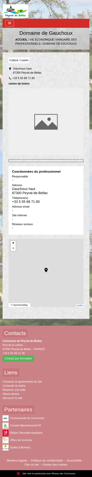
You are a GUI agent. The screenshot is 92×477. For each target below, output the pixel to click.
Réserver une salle (14, 389)
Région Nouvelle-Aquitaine (22, 433)
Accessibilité (74, 460)
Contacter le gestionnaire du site (22, 381)
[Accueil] (15, 9)
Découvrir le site (12, 398)
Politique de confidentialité (47, 460)
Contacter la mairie (14, 385)
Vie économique (42, 39)
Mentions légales (17, 460)
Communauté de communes (23, 418)
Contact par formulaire (18, 358)
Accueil (21, 39)
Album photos (11, 393)
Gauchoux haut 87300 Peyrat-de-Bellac (27, 70)
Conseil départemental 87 (22, 426)
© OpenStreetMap (19, 305)
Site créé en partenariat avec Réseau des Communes (46, 473)
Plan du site (32, 464)
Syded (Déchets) (16, 448)
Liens (10, 372)
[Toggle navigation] (9, 23)
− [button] (13, 248)
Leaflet (80, 305)
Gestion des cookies (55, 464)
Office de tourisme (17, 440)
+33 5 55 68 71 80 (23, 78)
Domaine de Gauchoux (60, 43)
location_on (44, 268)
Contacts (15, 333)
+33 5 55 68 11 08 (14, 353)
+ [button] (13, 243)
